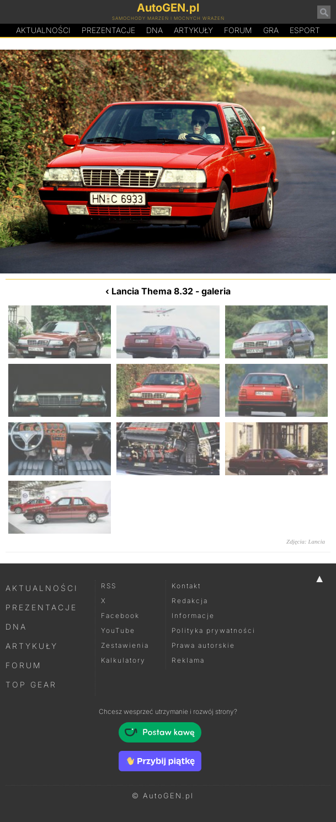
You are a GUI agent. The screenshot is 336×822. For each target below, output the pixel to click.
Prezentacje (108, 30)
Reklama (188, 660)
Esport (305, 30)
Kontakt (186, 586)
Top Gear (31, 684)
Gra (271, 30)
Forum (238, 30)
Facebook (120, 615)
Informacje (193, 615)
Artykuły (193, 30)
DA (154, 30)
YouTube (118, 630)
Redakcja (190, 601)
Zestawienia (125, 645)
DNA (16, 626)
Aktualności (43, 30)
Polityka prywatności (213, 630)
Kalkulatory (123, 660)
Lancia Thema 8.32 (152, 291)
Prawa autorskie (203, 645)
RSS (108, 586)
